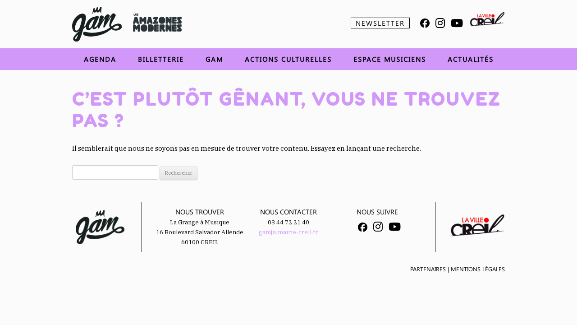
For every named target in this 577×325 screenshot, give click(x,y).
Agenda (100, 59)
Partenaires (428, 269)
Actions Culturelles (288, 59)
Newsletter (380, 23)
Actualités (471, 59)
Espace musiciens (389, 59)
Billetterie (161, 59)
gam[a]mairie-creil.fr (288, 232)
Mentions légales (478, 269)
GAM (214, 59)
